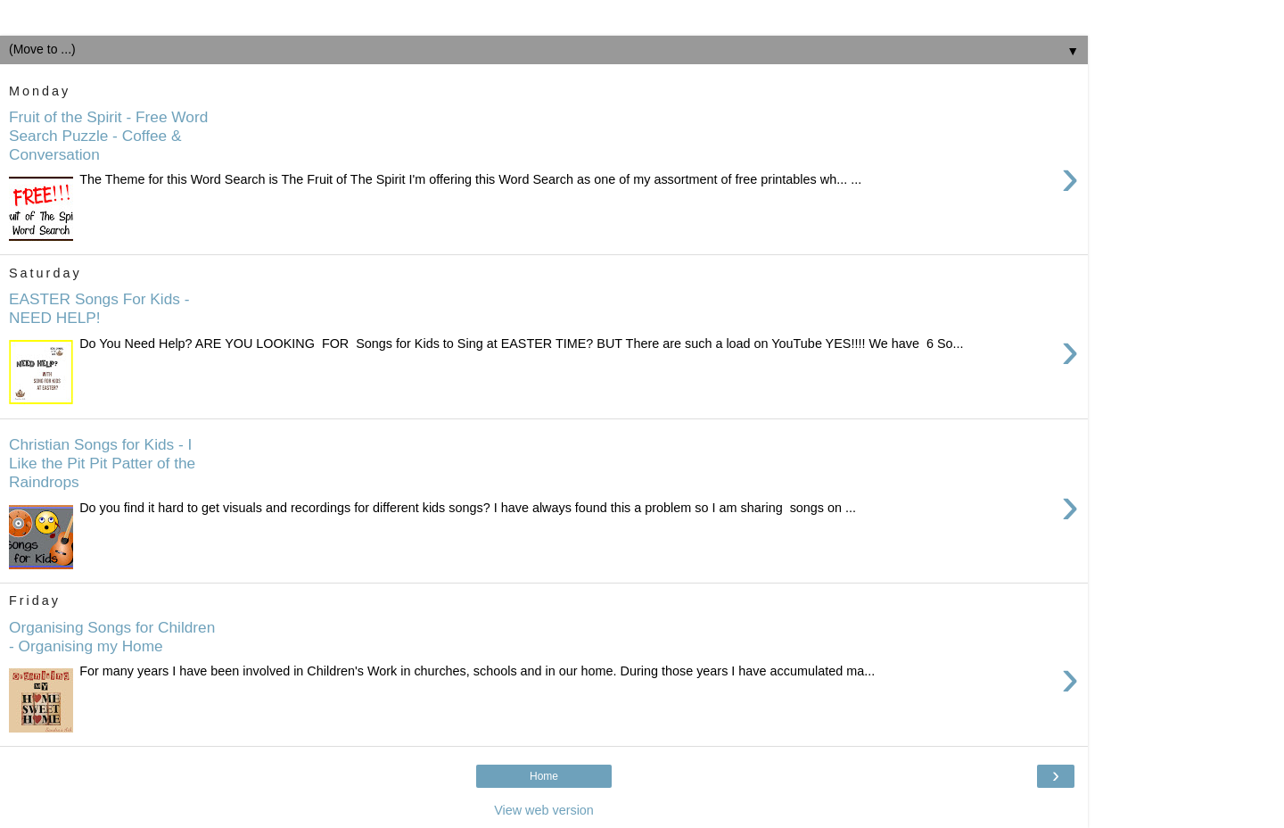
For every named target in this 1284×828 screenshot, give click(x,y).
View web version (544, 810)
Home (544, 776)
